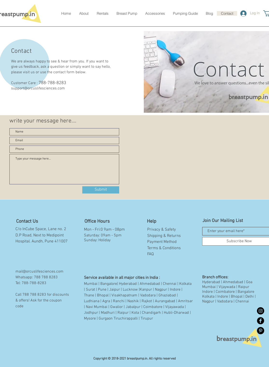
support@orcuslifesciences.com (38, 88)
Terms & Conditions (164, 248)
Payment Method (162, 242)
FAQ (150, 254)
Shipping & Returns (164, 236)
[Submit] (100, 190)
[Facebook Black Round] (260, 320)
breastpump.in (248, 96)
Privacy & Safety (161, 229)
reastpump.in (236, 338)
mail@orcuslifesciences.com (39, 271)
